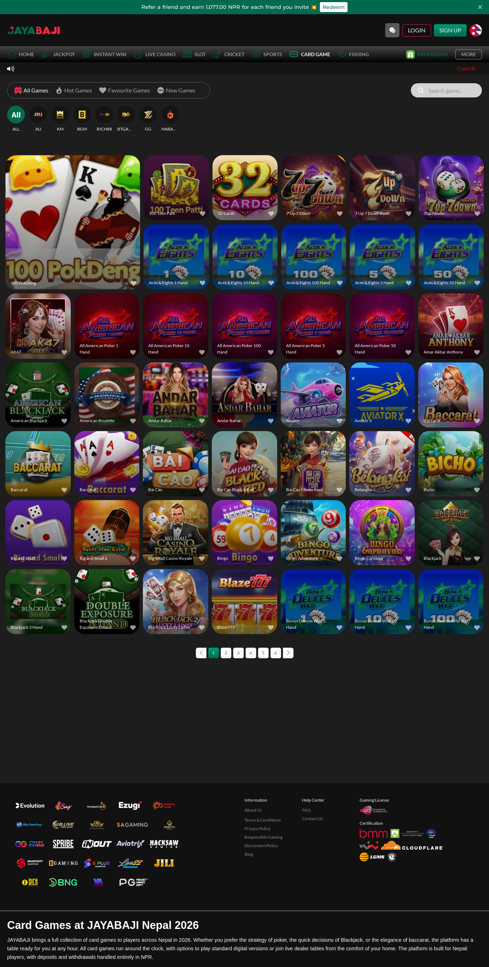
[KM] (60, 119)
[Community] (392, 30)
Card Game (309, 54)
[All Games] (31, 90)
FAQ (306, 850)
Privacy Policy (257, 868)
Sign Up (450, 30)
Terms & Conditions (262, 860)
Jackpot (58, 54)
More (468, 54)
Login (416, 30)
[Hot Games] (73, 90)
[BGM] (82, 119)
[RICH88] (104, 119)
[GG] (148, 119)
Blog (248, 894)
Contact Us (312, 858)
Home (20, 54)
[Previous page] (201, 653)
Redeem (334, 7)
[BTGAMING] (126, 119)
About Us (253, 850)
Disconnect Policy (261, 885)
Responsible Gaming (263, 877)
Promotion (427, 54)
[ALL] (16, 119)
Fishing (353, 54)
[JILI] (38, 119)
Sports (267, 54)
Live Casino (155, 54)
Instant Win (104, 54)
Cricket (228, 54)
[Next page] (288, 653)
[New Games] (176, 90)
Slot (194, 54)
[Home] (33, 30)
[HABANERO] (170, 119)
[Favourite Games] (124, 90)
